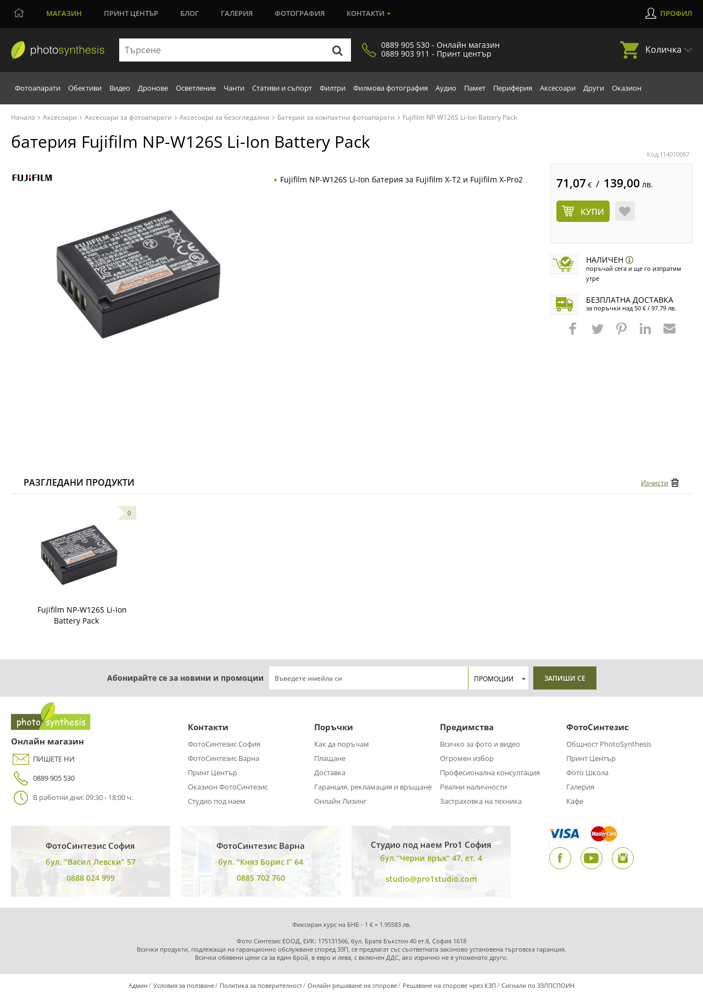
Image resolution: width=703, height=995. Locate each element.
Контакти (365, 13)
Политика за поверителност (261, 985)
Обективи (85, 88)
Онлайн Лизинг (340, 801)
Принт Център (212, 772)
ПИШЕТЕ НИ (43, 759)
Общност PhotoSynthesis (608, 744)
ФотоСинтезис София (224, 744)
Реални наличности (473, 787)
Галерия (237, 13)
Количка (663, 49)
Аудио (446, 88)
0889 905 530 (43, 778)
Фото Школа (587, 772)
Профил (676, 13)
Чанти (234, 88)
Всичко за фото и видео (480, 744)
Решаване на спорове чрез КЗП (449, 985)
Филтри (332, 88)
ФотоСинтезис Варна (223, 758)
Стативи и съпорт (282, 88)
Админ (138, 985)
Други (593, 88)
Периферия (512, 88)
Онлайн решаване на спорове (352, 985)
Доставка (329, 772)
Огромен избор (467, 758)
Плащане (329, 758)
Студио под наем (217, 801)
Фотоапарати (37, 88)
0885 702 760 (261, 877)
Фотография (300, 13)
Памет (475, 88)
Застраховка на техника (481, 801)
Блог (189, 13)
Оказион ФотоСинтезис (228, 787)
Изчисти (654, 482)
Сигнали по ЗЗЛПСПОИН (537, 985)
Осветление (196, 88)
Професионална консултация (490, 772)
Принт (131, 13)
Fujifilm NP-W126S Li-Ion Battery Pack (82, 615)
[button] (574, 334)
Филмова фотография (390, 88)
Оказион (626, 88)
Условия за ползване (183, 985)
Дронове (153, 88)
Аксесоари (558, 88)
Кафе (574, 801)
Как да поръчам (341, 744)
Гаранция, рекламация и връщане (373, 787)
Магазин (64, 13)
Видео (119, 88)
